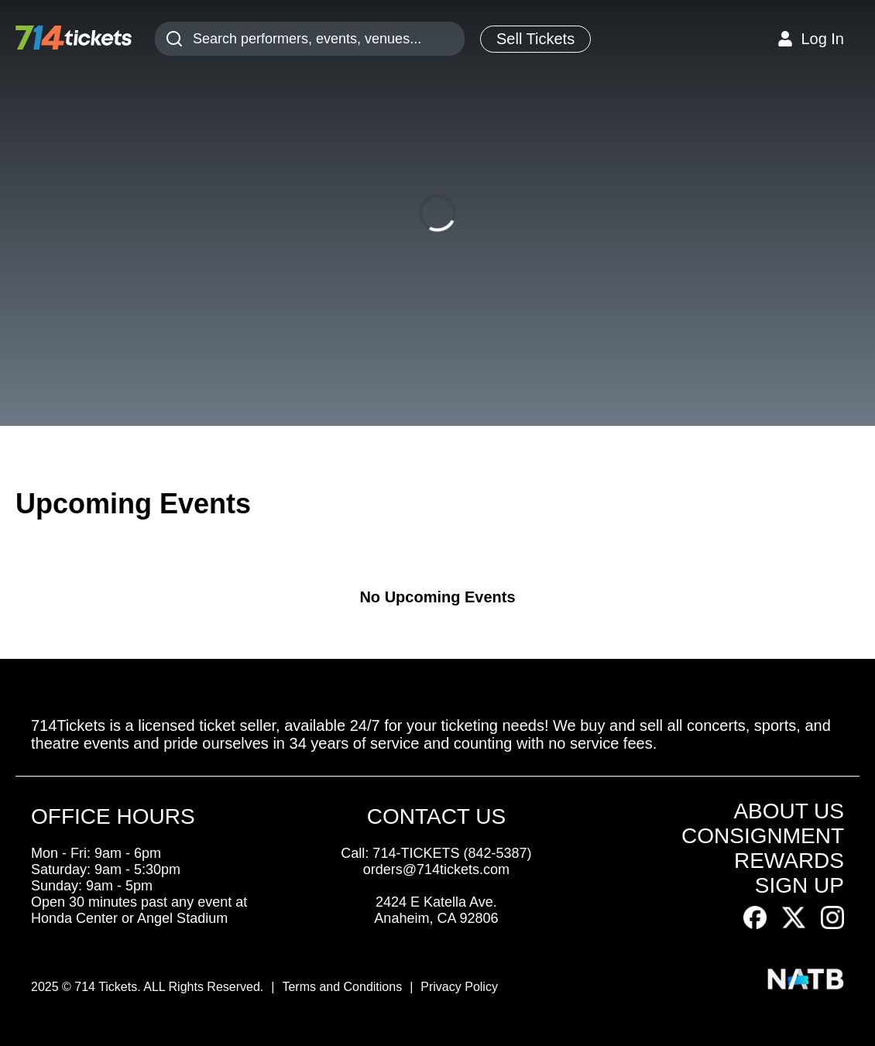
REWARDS (789, 861)
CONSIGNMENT (762, 836)
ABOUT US (788, 811)
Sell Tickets (535, 38)
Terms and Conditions (342, 986)
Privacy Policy (459, 986)
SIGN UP (799, 885)
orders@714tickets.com (436, 869)
